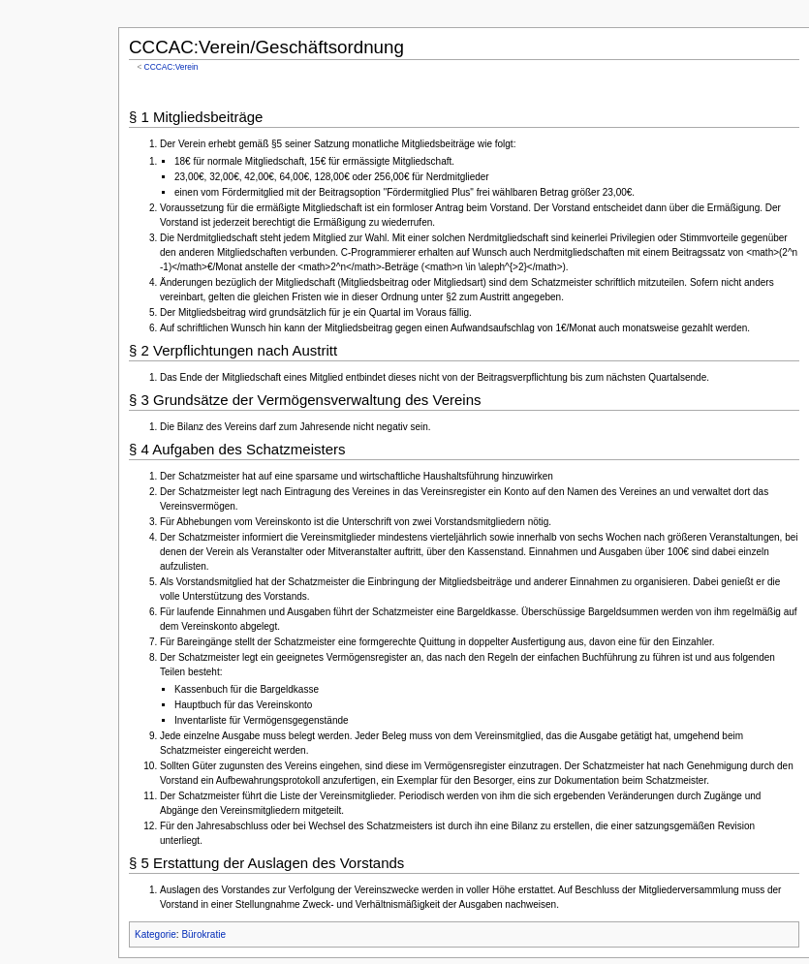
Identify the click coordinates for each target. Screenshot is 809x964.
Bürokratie (203, 934)
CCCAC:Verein (171, 67)
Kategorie (155, 934)
